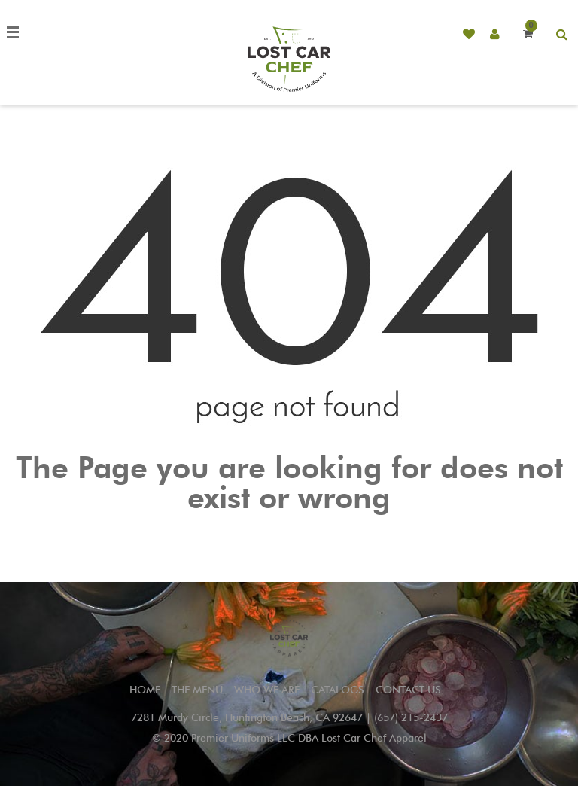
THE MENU (197, 690)
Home (144, 690)
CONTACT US (408, 690)
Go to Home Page (289, 532)
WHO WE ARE (267, 690)
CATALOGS (337, 690)
